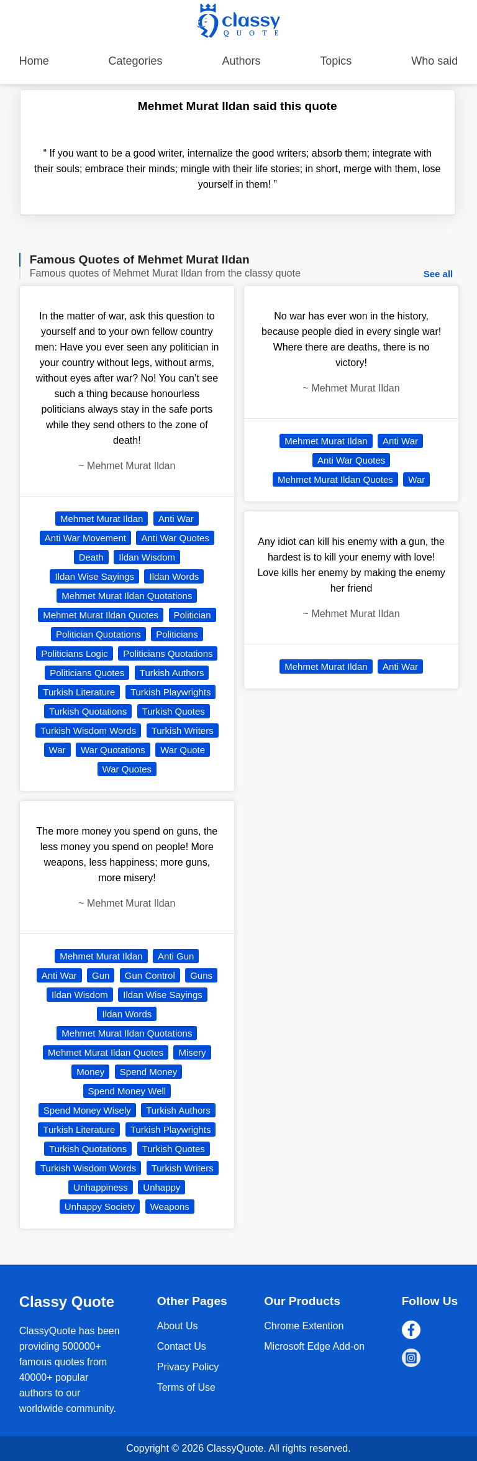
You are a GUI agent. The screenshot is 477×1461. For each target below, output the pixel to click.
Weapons (169, 1206)
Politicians (177, 634)
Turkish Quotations (88, 711)
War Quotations (113, 749)
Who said (434, 61)
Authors (241, 61)
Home (34, 61)
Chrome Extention (303, 1326)
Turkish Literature (79, 692)
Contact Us (181, 1346)
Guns (201, 975)
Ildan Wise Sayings (94, 576)
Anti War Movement (85, 538)
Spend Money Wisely (87, 1110)
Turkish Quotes (173, 711)
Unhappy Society (100, 1206)
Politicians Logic (74, 653)
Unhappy (161, 1187)
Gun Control (150, 975)
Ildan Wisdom (147, 557)
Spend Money (149, 1071)
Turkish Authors (172, 672)
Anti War (176, 518)
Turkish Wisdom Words (88, 730)
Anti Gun (176, 956)
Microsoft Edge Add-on (314, 1346)
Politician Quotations (98, 634)
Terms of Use (186, 1387)
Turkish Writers (183, 730)
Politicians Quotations (167, 653)
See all (438, 273)
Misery (192, 1052)
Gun (100, 975)
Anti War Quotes (175, 538)
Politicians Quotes (87, 672)
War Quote (182, 749)
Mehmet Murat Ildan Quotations (126, 595)
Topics (336, 61)
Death (91, 557)
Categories (136, 61)
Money (90, 1071)
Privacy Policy (188, 1367)
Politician (192, 615)
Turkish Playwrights (170, 692)
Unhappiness (100, 1187)
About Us (177, 1326)
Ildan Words (174, 576)
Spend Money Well (127, 1091)
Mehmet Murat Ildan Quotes (100, 615)
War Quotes (127, 769)
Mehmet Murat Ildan (101, 518)
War (57, 749)
